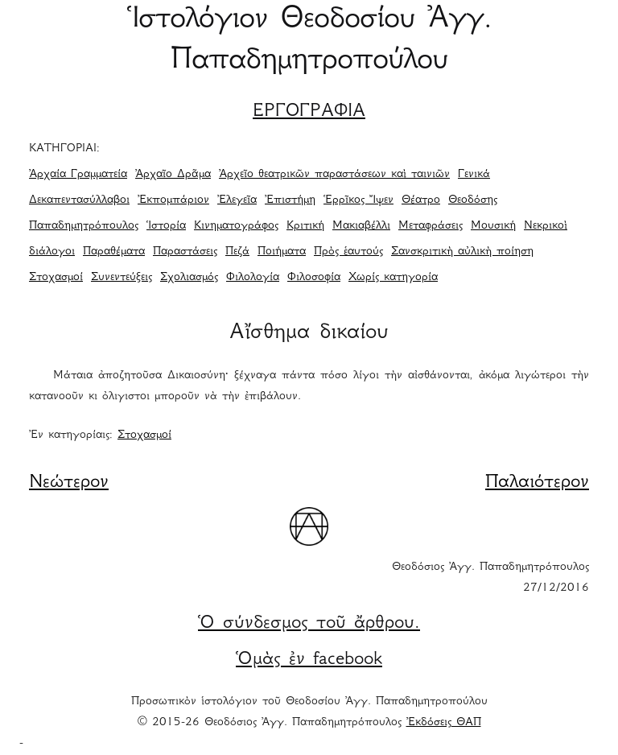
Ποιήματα (282, 252)
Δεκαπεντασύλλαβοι (79, 200)
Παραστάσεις (185, 252)
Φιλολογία (252, 277)
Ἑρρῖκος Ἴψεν (358, 200)
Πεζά (237, 252)
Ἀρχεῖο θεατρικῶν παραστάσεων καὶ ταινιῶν (334, 174)
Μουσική (493, 226)
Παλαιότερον (537, 483)
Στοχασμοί (56, 277)
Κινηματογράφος (236, 226)
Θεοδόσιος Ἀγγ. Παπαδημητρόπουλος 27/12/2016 (490, 578)
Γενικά (474, 174)
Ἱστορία (166, 226)
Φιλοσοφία (313, 277)
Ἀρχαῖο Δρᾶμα (173, 174)
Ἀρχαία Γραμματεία (78, 174)
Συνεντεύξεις (121, 277)
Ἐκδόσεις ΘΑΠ (443, 722)
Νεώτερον (69, 483)
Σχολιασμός (189, 277)
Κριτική (305, 226)
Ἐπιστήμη (290, 200)
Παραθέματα (114, 252)
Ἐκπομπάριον (173, 200)
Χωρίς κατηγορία (393, 277)
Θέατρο (421, 200)
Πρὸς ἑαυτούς (348, 252)
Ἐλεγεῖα (237, 200)
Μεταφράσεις (430, 226)
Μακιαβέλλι (361, 226)
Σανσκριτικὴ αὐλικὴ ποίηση (462, 252)
